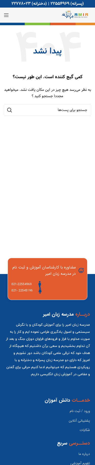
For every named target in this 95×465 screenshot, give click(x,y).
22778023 (20, 3)
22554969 (59, 3)
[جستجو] (47, 110)
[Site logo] (76, 15)
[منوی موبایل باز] (6, 15)
